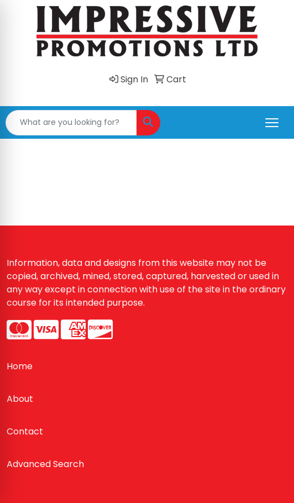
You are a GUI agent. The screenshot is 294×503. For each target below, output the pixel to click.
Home (20, 366)
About (20, 398)
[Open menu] (272, 123)
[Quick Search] (71, 122)
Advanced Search (45, 464)
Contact (25, 431)
